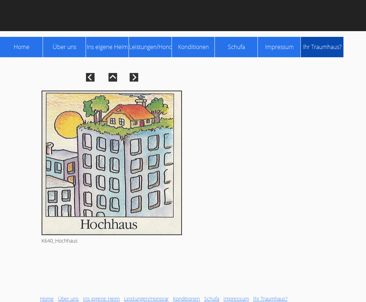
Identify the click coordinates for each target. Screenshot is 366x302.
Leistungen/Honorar (146, 298)
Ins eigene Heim (101, 298)
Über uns (68, 298)
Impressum (236, 298)
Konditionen (186, 298)
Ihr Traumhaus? (270, 298)
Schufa (211, 298)
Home (47, 298)
